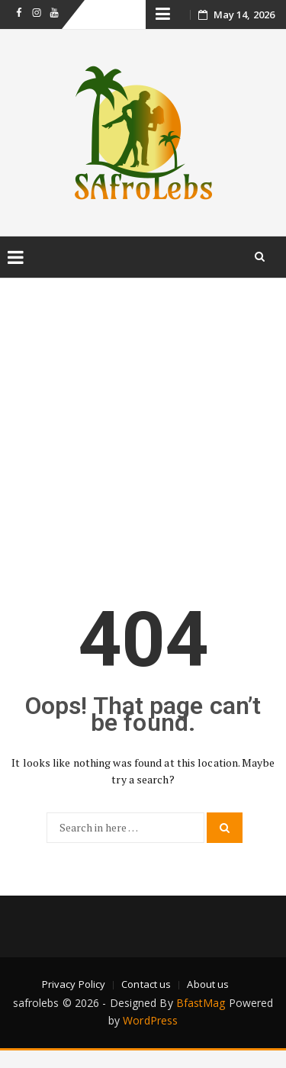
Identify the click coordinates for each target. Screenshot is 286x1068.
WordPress (150, 1020)
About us (208, 984)
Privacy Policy (73, 984)
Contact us (146, 984)
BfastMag (201, 1003)
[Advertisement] (143, 424)
